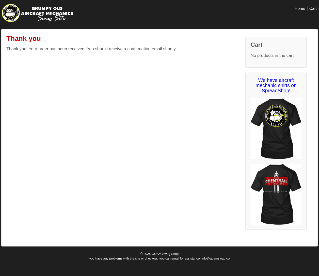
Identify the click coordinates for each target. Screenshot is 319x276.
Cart (313, 8)
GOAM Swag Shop (164, 254)
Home (300, 8)
